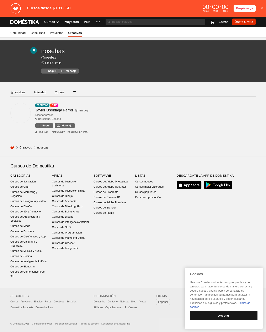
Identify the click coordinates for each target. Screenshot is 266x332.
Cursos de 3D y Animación (26, 211)
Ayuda (142, 301)
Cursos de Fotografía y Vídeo (28, 201)
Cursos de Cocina (21, 256)
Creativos (75, 33)
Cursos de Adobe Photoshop (111, 181)
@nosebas (17, 92)
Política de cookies (89, 323)
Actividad (40, 92)
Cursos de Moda (20, 225)
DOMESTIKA (24, 22)
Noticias (124, 301)
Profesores (131, 307)
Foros (48, 301)
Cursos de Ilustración (23, 181)
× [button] (262, 8)
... (74, 90)
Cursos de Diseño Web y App (28, 236)
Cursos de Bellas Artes (65, 211)
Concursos (38, 33)
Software (102, 175)
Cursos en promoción (148, 197)
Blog (133, 301)
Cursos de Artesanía (64, 201)
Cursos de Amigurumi (65, 248)
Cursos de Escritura (22, 231)
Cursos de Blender (105, 207)
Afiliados (98, 307)
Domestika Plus (44, 307)
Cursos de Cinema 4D (107, 197)
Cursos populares (145, 191)
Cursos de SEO (61, 227)
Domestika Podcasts (21, 307)
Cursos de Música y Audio (26, 250)
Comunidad (18, 33)
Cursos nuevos (144, 181)
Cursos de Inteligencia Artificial (28, 261)
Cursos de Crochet (63, 243)
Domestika (99, 301)
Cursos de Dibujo (62, 195)
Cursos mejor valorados (149, 186)
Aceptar (223, 315)
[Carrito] (212, 22)
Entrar (223, 22)
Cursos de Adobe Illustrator (110, 186)
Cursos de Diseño (21, 206)
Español (163, 301)
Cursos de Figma (104, 212)
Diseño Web (58, 132)
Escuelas (71, 301)
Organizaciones (114, 307)
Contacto (113, 301)
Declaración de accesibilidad (115, 323)
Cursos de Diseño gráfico (67, 206)
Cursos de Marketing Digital (68, 237)
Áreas (57, 175)
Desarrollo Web (77, 132)
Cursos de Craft (19, 186)
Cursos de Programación (67, 232)
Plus (87, 22)
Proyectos (71, 22)
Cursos (60, 92)
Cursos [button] (51, 21)
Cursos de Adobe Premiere (110, 202)
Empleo (38, 301)
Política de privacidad (66, 323)
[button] (97, 22)
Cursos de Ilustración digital (68, 190)
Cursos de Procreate (106, 191)
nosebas (53, 50)
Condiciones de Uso (42, 323)
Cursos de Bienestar (22, 266)
